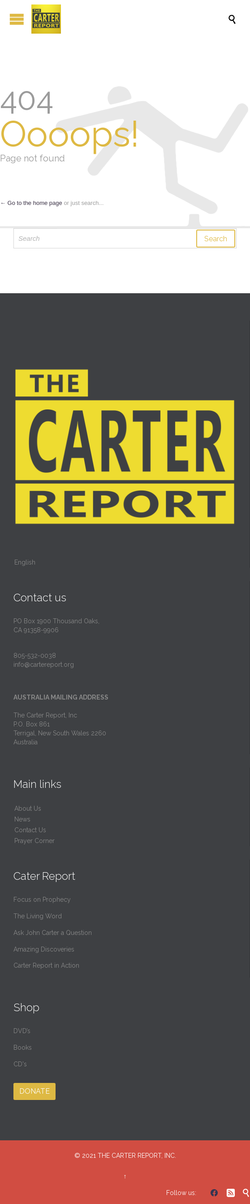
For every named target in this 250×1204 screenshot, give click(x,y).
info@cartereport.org (43, 664)
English (24, 562)
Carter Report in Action (46, 965)
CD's (20, 1064)
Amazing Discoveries (43, 949)
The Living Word (37, 916)
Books (22, 1047)
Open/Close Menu (17, 19)
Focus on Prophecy (42, 899)
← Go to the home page (31, 203)
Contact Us (30, 830)
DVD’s (21, 1030)
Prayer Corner (34, 840)
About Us (27, 808)
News (22, 819)
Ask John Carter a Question (52, 932)
